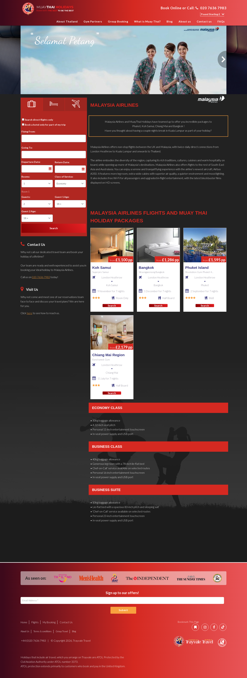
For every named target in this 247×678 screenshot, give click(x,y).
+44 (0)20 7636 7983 (33, 640)
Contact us (204, 21)
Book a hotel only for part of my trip (45, 124)
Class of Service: (64, 176)
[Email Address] (122, 600)
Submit (123, 610)
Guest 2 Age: (28, 211)
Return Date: (62, 162)
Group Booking (118, 21)
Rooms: (25, 176)
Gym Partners (93, 21)
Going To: (27, 147)
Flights (35, 622)
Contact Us (66, 622)
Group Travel (62, 631)
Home (50, 22)
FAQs (221, 21)
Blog (170, 21)
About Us (25, 631)
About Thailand (67, 21)
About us (185, 21)
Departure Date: (30, 161)
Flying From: (28, 131)
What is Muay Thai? (147, 21)
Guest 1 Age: (62, 196)
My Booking (49, 622)
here (29, 313)
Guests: (25, 196)
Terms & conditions (42, 631)
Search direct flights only (39, 119)
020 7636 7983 (211, 8)
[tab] (32, 104)
